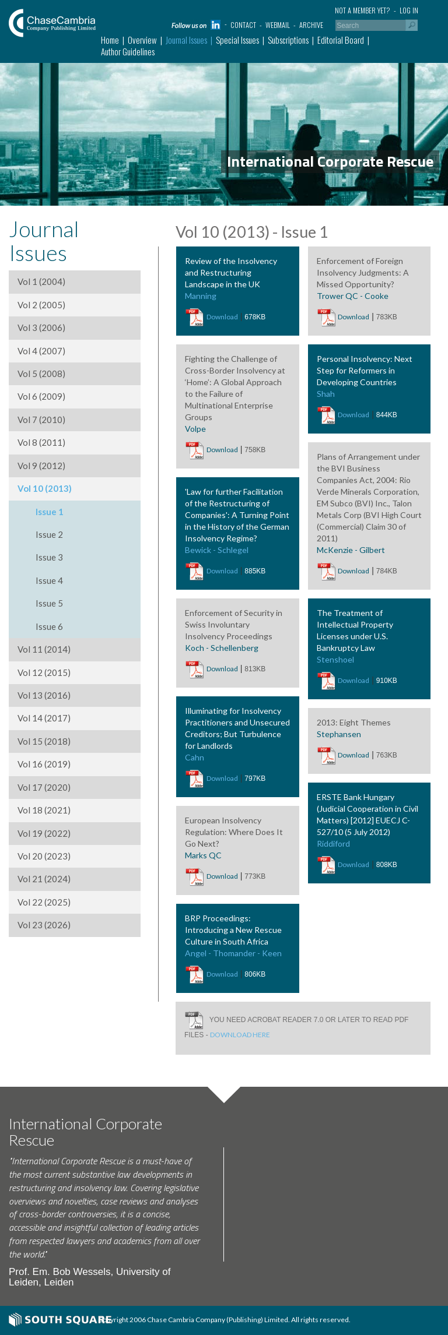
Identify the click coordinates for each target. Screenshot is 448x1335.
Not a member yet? (362, 10)
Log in (409, 10)
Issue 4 (49, 580)
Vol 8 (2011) (41, 442)
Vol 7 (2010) (41, 419)
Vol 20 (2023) (44, 856)
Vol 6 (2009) (41, 396)
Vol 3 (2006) (41, 327)
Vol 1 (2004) (41, 281)
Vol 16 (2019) (44, 764)
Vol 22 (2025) (44, 902)
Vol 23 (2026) (44, 925)
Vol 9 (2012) (41, 465)
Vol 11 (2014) (44, 649)
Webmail (277, 24)
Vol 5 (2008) (41, 373)
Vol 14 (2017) (44, 718)
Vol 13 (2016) (44, 695)
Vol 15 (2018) (44, 741)
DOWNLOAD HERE (240, 1034)
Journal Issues (186, 39)
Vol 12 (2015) (44, 672)
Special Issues (237, 39)
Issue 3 (49, 557)
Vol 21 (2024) (44, 878)
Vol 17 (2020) (44, 787)
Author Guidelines (128, 51)
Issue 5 (49, 603)
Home (110, 39)
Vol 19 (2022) (44, 833)
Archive (311, 24)
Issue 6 (49, 626)
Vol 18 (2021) (44, 810)
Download (222, 316)
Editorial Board (340, 39)
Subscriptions (288, 39)
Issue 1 (50, 511)
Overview (142, 39)
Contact (243, 24)
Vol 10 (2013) (45, 488)
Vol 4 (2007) (41, 351)
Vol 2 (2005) (41, 305)
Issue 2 (49, 534)
